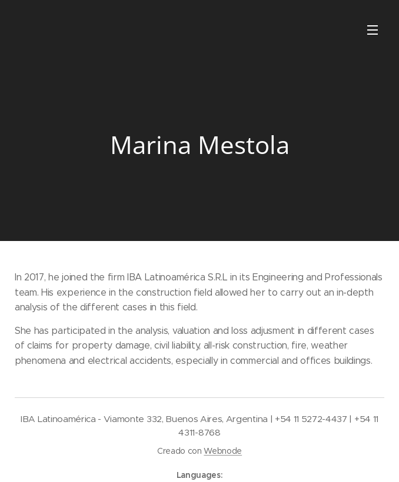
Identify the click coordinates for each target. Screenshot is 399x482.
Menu (372, 30)
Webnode (223, 451)
